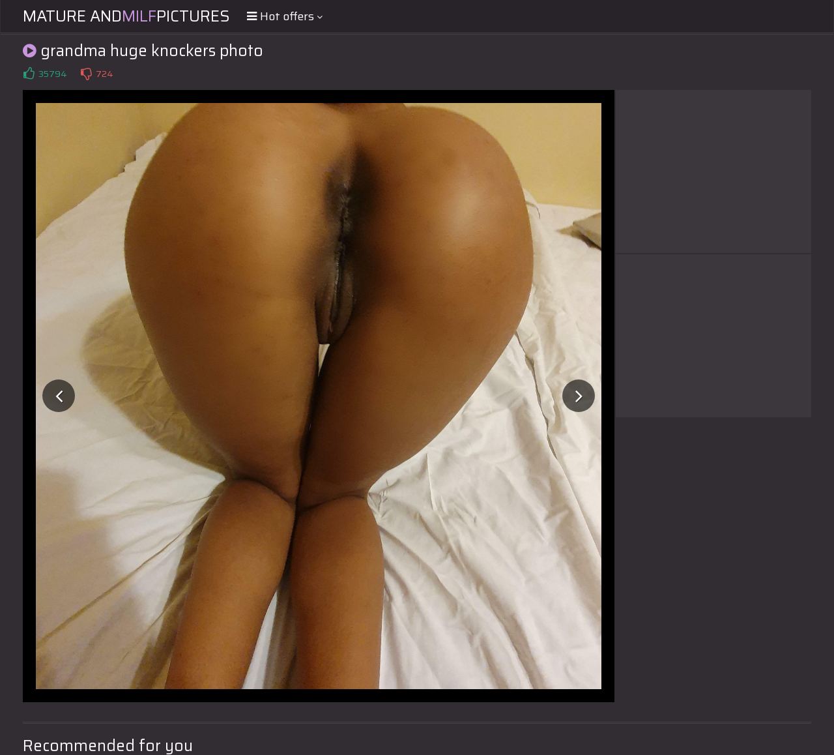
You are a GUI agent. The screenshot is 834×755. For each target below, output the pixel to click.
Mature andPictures (126, 16)
